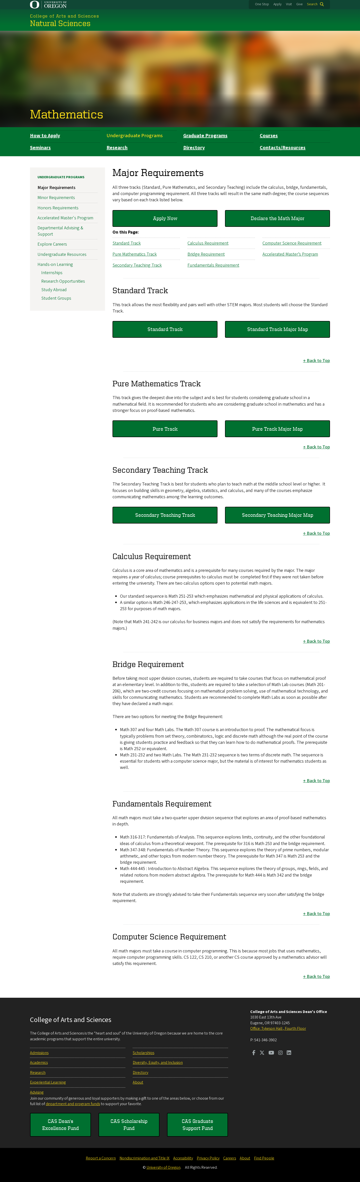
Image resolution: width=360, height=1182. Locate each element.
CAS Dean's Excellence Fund (60, 1124)
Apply (278, 4)
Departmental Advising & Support (60, 231)
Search (312, 4)
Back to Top (318, 361)
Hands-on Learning (55, 264)
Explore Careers (52, 244)
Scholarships (143, 1053)
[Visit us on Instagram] (280, 1053)
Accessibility (183, 1158)
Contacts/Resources (283, 147)
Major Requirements (57, 188)
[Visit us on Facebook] (254, 1053)
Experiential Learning (48, 1082)
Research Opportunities (63, 281)
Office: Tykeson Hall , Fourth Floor (278, 1028)
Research (117, 147)
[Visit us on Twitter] (262, 1053)
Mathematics (66, 114)
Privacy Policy (208, 1158)
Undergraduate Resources (62, 254)
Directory (194, 147)
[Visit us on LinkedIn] (289, 1053)
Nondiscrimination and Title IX (145, 1158)
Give (299, 4)
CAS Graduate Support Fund (197, 1124)
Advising (37, 1092)
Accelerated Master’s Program (290, 254)
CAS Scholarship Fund (129, 1124)
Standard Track (126, 243)
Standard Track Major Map (277, 329)
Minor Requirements (56, 198)
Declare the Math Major (277, 218)
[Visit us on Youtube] (271, 1053)
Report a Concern (101, 1158)
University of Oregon (163, 1167)
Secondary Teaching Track (137, 265)
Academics (39, 1062)
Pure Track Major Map (277, 428)
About (138, 1082)
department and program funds (73, 1104)
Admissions (39, 1053)
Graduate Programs (205, 135)
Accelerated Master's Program (65, 218)
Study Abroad (54, 290)
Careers (229, 1158)
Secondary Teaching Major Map (277, 515)
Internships (51, 273)
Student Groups (56, 298)
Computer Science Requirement (292, 243)
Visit (289, 4)
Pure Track (165, 428)
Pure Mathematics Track (134, 254)
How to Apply (45, 135)
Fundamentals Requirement (213, 265)
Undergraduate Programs (134, 135)
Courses (269, 135)
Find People (264, 1158)
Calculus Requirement (208, 243)
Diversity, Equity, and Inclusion (158, 1062)
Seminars (40, 147)
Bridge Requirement (206, 254)
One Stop (262, 4)
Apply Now (165, 218)
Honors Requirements (58, 208)
